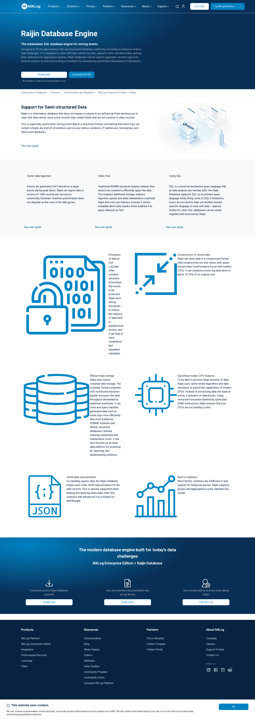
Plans (24, 666)
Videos (88, 655)
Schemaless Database (34, 92)
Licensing (26, 660)
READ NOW (127, 602)
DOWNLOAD (44, 74)
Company (211, 638)
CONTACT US (206, 602)
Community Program (95, 671)
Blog (86, 644)
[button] (184, 7)
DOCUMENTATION (81, 74)
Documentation (92, 638)
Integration (27, 649)
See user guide (30, 145)
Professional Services (34, 655)
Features (55, 92)
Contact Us (212, 655)
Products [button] (53, 6)
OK (233, 706)
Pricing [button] (90, 6)
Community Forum (94, 677)
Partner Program (156, 644)
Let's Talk (199, 6)
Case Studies (91, 666)
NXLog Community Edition (36, 644)
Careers (210, 644)
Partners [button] (108, 6)
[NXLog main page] (31, 6)
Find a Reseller (155, 638)
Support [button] (162, 6)
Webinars (89, 660)
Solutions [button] (72, 6)
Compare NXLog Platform (99, 683)
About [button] (145, 6)
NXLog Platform (30, 638)
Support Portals (215, 649)
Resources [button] (127, 6)
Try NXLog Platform (225, 6)
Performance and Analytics (79, 92)
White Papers (92, 649)
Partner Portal (155, 649)
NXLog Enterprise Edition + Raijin (117, 92)
